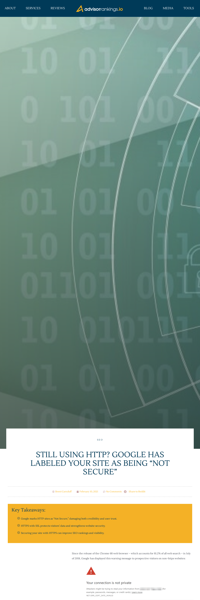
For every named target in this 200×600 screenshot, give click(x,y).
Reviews (58, 8)
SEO (100, 439)
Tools (188, 8)
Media (168, 8)
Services (33, 8)
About (10, 8)
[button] (135, 491)
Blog (148, 8)
